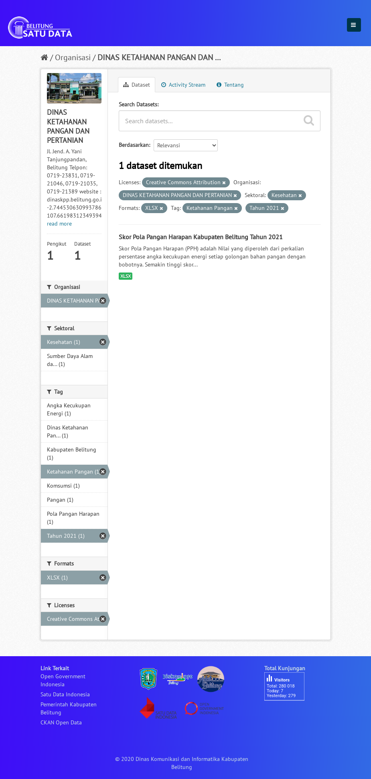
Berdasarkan (134, 144)
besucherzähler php (288, 714)
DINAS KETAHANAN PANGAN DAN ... (159, 57)
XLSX (125, 276)
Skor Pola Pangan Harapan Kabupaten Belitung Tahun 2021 (201, 237)
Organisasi (73, 57)
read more (59, 223)
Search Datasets (138, 104)
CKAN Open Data (61, 722)
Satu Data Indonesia (65, 694)
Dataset (136, 84)
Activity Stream (183, 84)
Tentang (230, 84)
